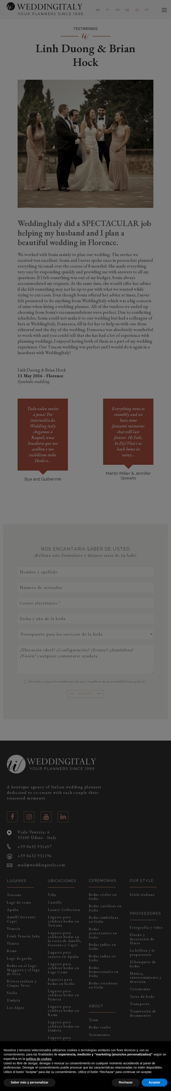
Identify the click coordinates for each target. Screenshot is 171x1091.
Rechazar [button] (126, 1082)
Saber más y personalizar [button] (29, 1082)
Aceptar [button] (154, 1082)
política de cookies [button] (38, 1059)
